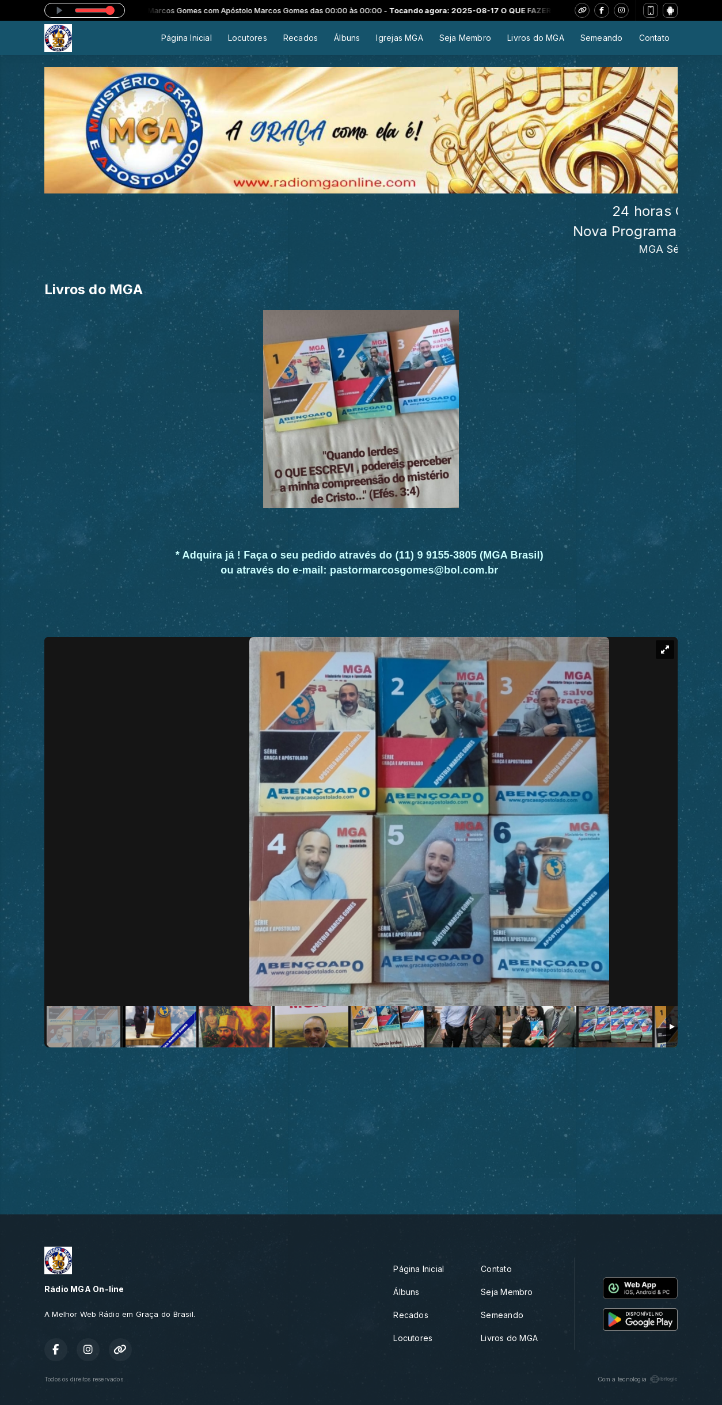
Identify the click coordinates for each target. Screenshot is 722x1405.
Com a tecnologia (638, 1379)
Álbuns (347, 38)
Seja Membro (465, 38)
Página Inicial (186, 38)
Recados (300, 38)
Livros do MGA (535, 38)
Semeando (601, 38)
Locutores (247, 38)
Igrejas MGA (399, 38)
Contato (654, 38)
